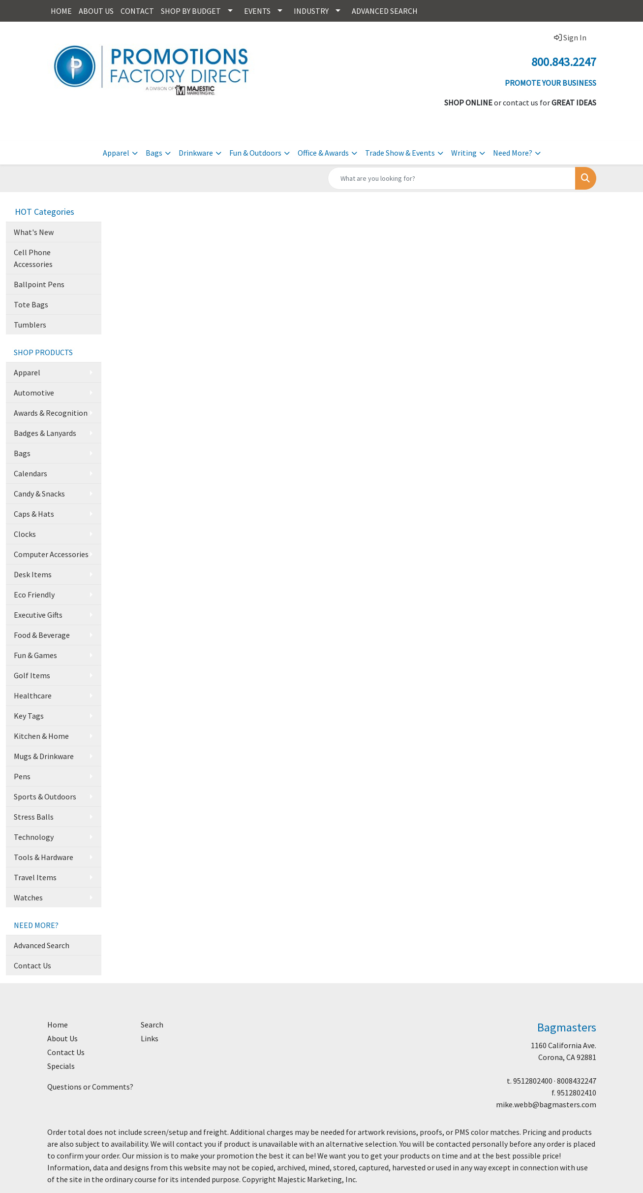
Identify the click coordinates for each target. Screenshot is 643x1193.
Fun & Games (35, 655)
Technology (34, 837)
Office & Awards (323, 153)
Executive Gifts (38, 615)
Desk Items (33, 574)
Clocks (25, 534)
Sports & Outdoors (45, 796)
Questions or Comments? (90, 1087)
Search (152, 1024)
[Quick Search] (452, 178)
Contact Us (32, 965)
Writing (464, 153)
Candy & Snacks (39, 493)
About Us (62, 1038)
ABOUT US (96, 11)
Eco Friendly (34, 594)
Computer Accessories (51, 554)
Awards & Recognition (51, 413)
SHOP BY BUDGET (191, 11)
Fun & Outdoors (255, 153)
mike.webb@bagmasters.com (546, 1104)
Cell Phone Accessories (33, 258)
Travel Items (35, 877)
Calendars (30, 473)
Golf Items (32, 675)
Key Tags (29, 716)
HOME (61, 11)
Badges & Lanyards (45, 433)
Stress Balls (34, 817)
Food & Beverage (42, 635)
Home (57, 1024)
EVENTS (257, 11)
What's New (34, 232)
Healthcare (33, 695)
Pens (22, 776)
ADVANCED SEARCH (385, 11)
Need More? (512, 153)
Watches (28, 897)
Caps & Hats (34, 514)
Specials (61, 1066)
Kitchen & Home (41, 736)
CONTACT (137, 11)
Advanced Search (41, 945)
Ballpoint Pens (39, 284)
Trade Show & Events (400, 153)
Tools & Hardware (43, 857)
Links (149, 1038)
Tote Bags (31, 304)
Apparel (116, 153)
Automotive (34, 393)
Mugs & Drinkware (44, 756)
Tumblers (30, 325)
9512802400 (532, 1081)
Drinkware (196, 153)
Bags (154, 153)
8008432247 (576, 1081)
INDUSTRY (311, 11)
